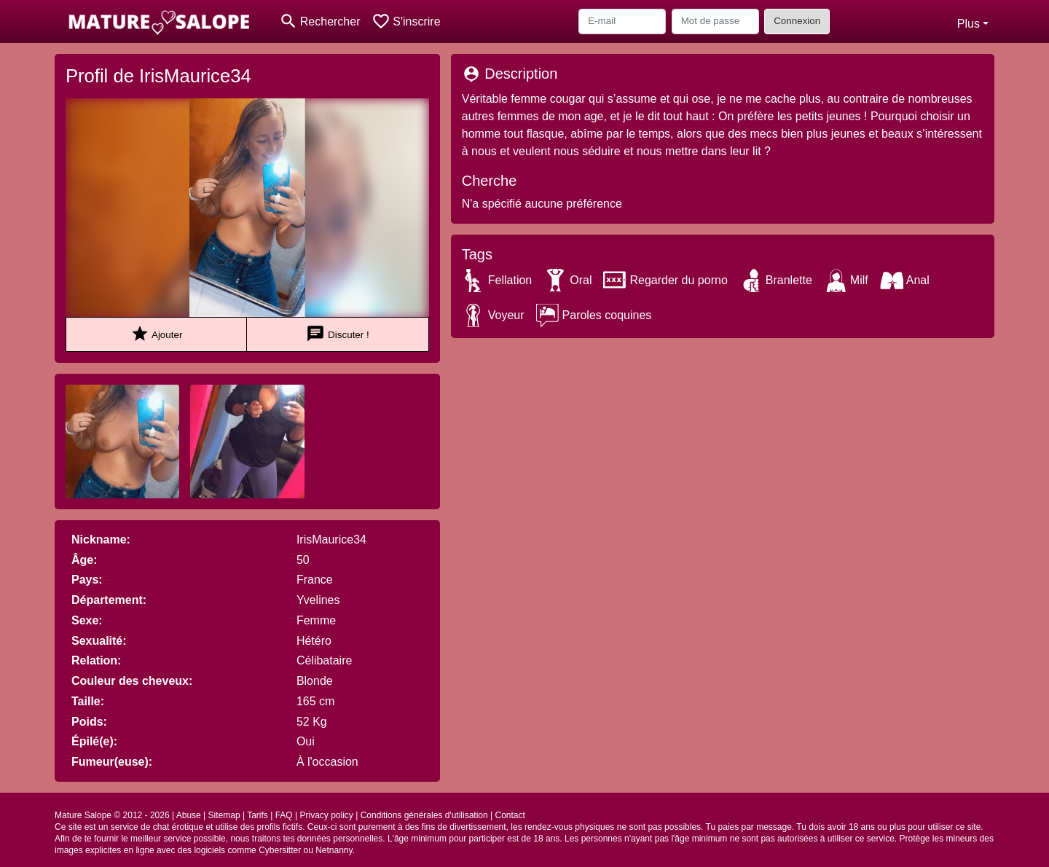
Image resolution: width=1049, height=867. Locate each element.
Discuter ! (337, 334)
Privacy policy (326, 815)
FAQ (284, 815)
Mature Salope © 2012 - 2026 (112, 815)
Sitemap (224, 815)
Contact (510, 815)
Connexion (797, 20)
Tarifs (257, 815)
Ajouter (156, 334)
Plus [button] (968, 23)
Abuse (188, 815)
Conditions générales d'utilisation (424, 815)
